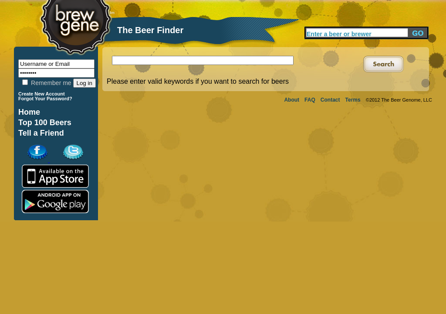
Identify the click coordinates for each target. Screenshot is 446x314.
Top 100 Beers (44, 122)
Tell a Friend (41, 133)
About (291, 100)
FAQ (309, 100)
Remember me (46, 82)
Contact (330, 100)
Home (29, 112)
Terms (353, 100)
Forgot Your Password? (45, 98)
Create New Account (41, 93)
